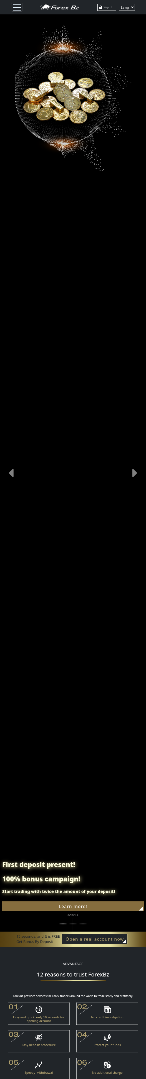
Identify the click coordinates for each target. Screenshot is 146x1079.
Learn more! (101, 907)
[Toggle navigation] (17, 7)
